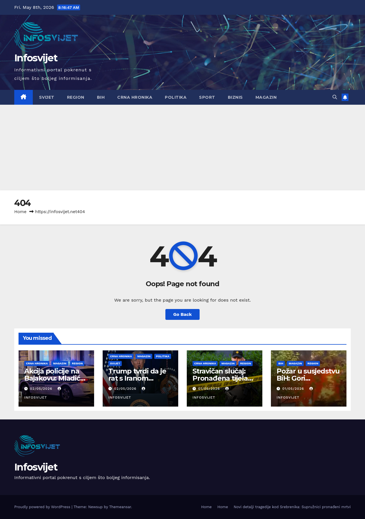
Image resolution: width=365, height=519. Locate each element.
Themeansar (120, 507)
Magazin (266, 97)
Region (75, 97)
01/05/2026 (209, 389)
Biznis (235, 97)
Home (20, 211)
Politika (175, 97)
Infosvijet (35, 58)
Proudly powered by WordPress (43, 507)
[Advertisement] (182, 147)
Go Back (182, 314)
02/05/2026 (42, 389)
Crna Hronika (134, 97)
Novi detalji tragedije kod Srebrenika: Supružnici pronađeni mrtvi (292, 507)
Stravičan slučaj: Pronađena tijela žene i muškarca (220, 378)
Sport (207, 97)
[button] (334, 97)
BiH (101, 97)
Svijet (46, 97)
